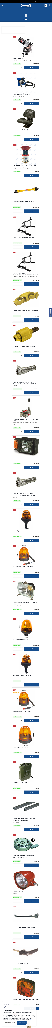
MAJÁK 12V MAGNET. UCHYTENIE (11, 391)
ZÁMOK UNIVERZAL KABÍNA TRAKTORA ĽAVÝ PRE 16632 (13, 572)
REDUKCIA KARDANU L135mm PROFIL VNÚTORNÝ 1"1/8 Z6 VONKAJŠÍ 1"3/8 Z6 (13, 282)
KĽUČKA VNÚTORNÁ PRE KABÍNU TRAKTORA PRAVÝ (11, 501)
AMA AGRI (13, 30)
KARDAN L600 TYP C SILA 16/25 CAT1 (12, 131)
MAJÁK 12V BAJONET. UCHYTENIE (11, 356)
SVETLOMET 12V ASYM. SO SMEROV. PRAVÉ (37, 244)
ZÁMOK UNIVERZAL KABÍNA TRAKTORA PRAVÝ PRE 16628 (38, 537)
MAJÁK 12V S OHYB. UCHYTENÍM (37, 356)
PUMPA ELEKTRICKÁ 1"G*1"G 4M (36, 58)
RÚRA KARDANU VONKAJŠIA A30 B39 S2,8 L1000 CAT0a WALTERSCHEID (38, 428)
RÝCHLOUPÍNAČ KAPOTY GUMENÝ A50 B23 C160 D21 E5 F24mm (13, 943)
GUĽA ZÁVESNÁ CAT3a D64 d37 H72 (12, 718)
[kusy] (6, 67)
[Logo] (26, 6)
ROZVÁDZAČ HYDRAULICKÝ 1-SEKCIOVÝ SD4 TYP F (10, 243)
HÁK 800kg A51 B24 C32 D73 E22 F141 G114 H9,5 (38, 755)
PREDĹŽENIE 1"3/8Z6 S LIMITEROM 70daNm (11, 205)
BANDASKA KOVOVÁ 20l (9, 428)
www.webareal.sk (32, 1026)
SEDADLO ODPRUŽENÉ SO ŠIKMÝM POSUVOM (11, 95)
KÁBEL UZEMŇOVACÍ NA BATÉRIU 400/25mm (37, 719)
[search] (46, 5)
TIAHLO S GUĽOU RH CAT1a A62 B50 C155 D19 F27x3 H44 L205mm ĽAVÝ (12, 793)
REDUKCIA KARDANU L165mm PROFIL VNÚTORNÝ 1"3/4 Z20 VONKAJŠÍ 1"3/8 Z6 (38, 205)
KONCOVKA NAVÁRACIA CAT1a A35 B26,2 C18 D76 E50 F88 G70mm (12, 902)
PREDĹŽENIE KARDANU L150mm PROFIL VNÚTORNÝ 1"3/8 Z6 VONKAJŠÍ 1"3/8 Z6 (13, 996)
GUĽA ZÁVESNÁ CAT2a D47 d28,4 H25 (39, 901)
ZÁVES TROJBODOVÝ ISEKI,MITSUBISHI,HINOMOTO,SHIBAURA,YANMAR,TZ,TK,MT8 (13, 167)
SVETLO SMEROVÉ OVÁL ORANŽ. (36, 828)
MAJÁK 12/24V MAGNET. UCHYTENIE (12, 319)
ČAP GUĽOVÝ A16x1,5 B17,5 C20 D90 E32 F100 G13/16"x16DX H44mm (12, 754)
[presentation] (1, 991)
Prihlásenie (39, 1)
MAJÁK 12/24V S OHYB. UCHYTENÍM (38, 282)
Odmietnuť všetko (10, 1022)
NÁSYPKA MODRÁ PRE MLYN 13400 (37, 572)
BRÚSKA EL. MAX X (7, 58)
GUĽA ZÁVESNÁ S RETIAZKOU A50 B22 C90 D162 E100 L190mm (13, 644)
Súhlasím (22, 1023)
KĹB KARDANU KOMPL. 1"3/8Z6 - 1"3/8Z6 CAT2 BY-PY (36, 168)
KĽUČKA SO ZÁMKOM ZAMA (35, 500)
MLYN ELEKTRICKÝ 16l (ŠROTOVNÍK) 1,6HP (37, 94)
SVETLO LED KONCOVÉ (34, 793)
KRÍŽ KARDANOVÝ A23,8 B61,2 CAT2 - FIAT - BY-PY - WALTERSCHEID (38, 995)
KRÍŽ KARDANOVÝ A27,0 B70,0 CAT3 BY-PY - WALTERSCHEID (12, 865)
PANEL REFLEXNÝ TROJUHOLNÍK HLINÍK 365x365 (13, 608)
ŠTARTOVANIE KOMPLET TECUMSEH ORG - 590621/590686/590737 (12, 465)
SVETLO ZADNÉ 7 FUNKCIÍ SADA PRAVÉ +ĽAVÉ (13, 537)
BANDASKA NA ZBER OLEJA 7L (10, 680)
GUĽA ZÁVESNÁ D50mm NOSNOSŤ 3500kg (37, 644)
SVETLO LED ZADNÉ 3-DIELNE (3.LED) (38, 608)
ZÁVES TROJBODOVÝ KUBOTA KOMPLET (36, 132)
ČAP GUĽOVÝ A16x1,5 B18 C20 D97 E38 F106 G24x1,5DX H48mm (38, 680)
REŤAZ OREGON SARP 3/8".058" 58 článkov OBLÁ (37, 942)
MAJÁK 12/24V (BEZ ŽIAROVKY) (37, 391)
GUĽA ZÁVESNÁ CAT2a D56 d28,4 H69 (13, 828)
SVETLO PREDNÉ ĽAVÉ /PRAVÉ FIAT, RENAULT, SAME (37, 319)
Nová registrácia (47, 1)
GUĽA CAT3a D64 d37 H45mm (36, 865)
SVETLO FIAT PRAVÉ (33, 464)
